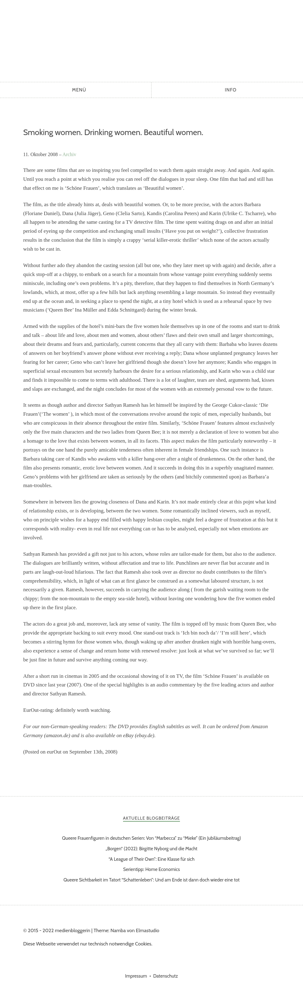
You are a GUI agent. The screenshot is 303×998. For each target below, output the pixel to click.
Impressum (136, 976)
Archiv (69, 154)
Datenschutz (165, 976)
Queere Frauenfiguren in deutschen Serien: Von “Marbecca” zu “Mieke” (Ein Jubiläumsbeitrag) (151, 838)
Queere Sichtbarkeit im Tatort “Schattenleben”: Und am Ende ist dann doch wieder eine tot (151, 880)
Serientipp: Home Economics (151, 869)
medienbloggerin (151, 39)
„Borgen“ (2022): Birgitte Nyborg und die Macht (152, 848)
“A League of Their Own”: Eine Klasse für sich (151, 859)
